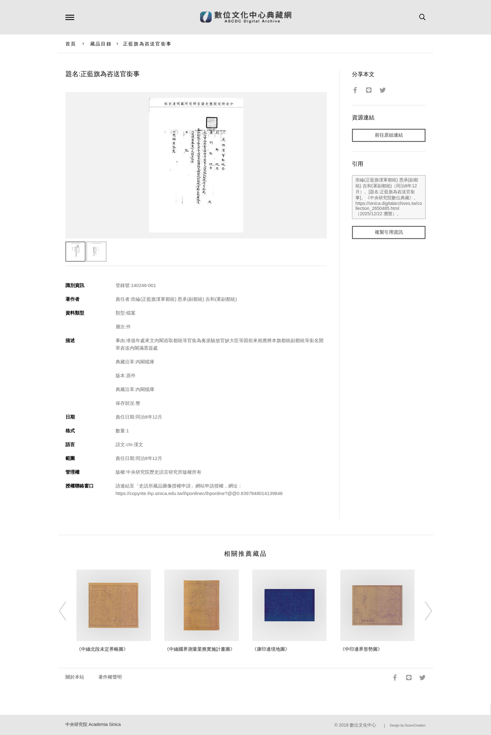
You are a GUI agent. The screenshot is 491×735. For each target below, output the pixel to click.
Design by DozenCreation (408, 725)
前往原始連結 (389, 135)
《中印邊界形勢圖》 (361, 649)
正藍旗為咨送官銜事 (147, 43)
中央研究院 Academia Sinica (93, 724)
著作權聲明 (110, 677)
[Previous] (68, 611)
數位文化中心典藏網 (245, 17)
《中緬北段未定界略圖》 (102, 649)
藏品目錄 (101, 43)
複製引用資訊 (389, 232)
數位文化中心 (363, 725)
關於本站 (74, 677)
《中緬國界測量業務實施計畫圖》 (199, 649)
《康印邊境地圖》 (271, 649)
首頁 (70, 43)
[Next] (422, 611)
